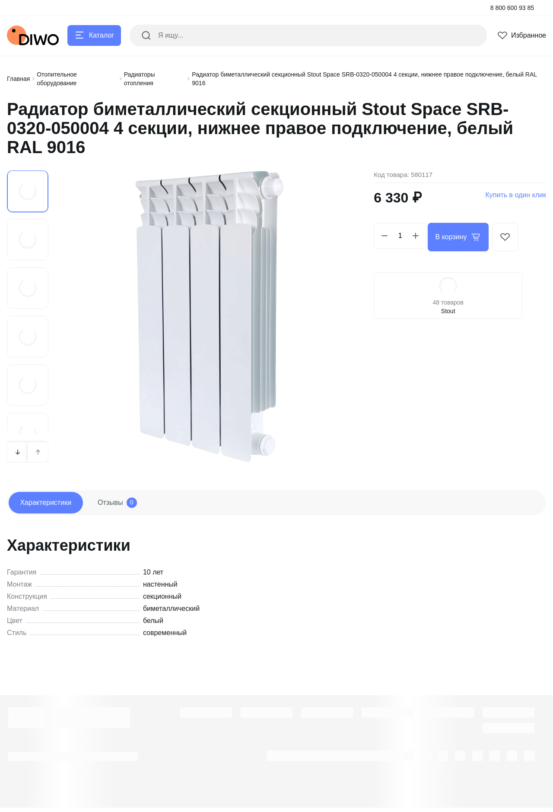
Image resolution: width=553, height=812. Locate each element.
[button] (17, 452)
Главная (18, 78)
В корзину (460, 236)
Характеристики (50, 504)
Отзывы (129, 505)
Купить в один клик (515, 195)
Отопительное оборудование (57, 79)
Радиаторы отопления (139, 79)
